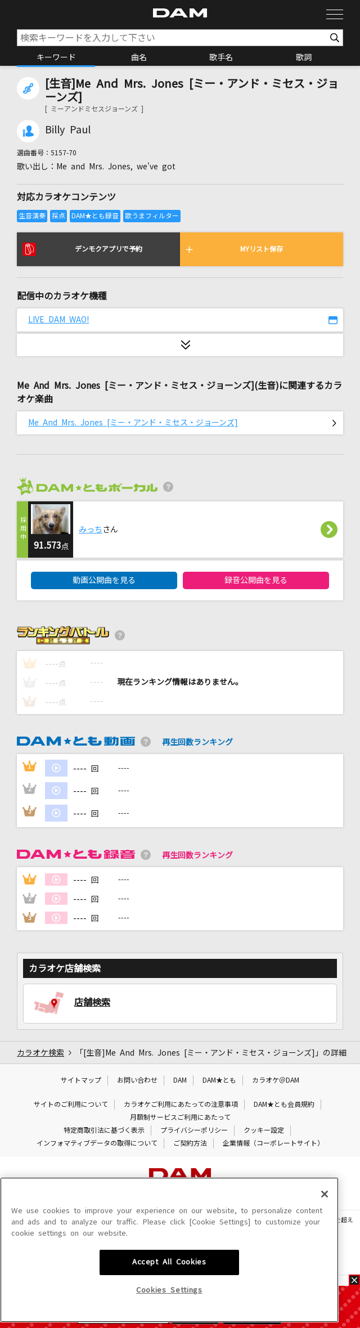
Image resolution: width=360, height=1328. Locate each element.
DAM (180, 1080)
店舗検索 (92, 1002)
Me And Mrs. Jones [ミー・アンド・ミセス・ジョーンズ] (133, 423)
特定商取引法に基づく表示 (104, 1130)
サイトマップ (81, 1080)
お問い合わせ (137, 1080)
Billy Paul (68, 130)
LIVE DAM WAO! (58, 320)
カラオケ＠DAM (275, 1080)
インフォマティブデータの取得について (97, 1143)
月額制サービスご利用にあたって (180, 1117)
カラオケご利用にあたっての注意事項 (181, 1104)
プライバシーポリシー (194, 1130)
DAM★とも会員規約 (284, 1104)
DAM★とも (219, 1080)
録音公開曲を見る (255, 580)
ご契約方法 (190, 1143)
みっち (90, 529)
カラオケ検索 (40, 1053)
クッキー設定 (264, 1130)
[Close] (324, 1280)
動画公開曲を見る (104, 580)
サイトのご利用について (71, 1104)
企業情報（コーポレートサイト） (273, 1143)
